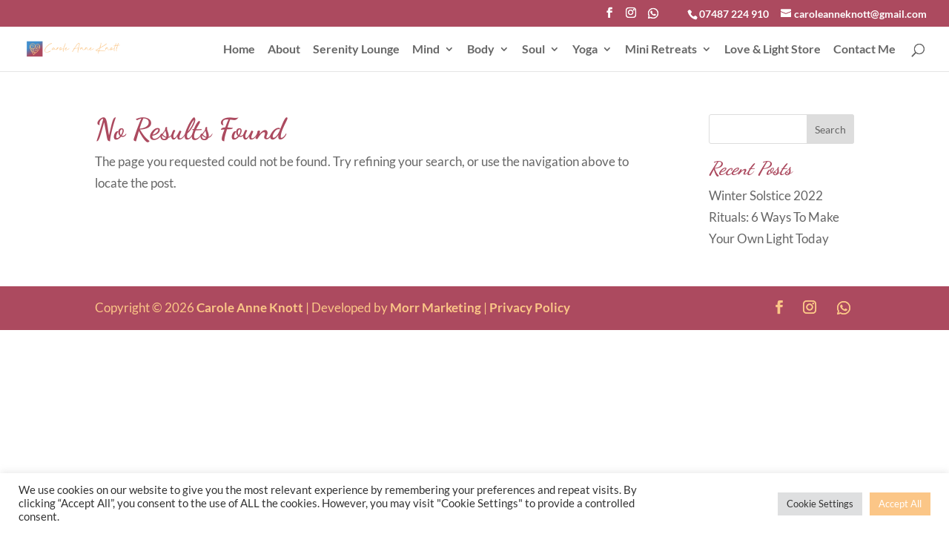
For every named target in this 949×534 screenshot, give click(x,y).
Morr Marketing (435, 307)
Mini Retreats (661, 50)
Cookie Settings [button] (820, 504)
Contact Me (864, 50)
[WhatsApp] (653, 17)
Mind (426, 50)
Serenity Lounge (356, 50)
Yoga (585, 50)
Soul (533, 50)
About (284, 50)
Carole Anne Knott (249, 307)
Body (481, 50)
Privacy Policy (529, 307)
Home (239, 50)
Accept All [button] (900, 504)
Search (830, 129)
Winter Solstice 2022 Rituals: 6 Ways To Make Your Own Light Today (774, 217)
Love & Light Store (772, 50)
